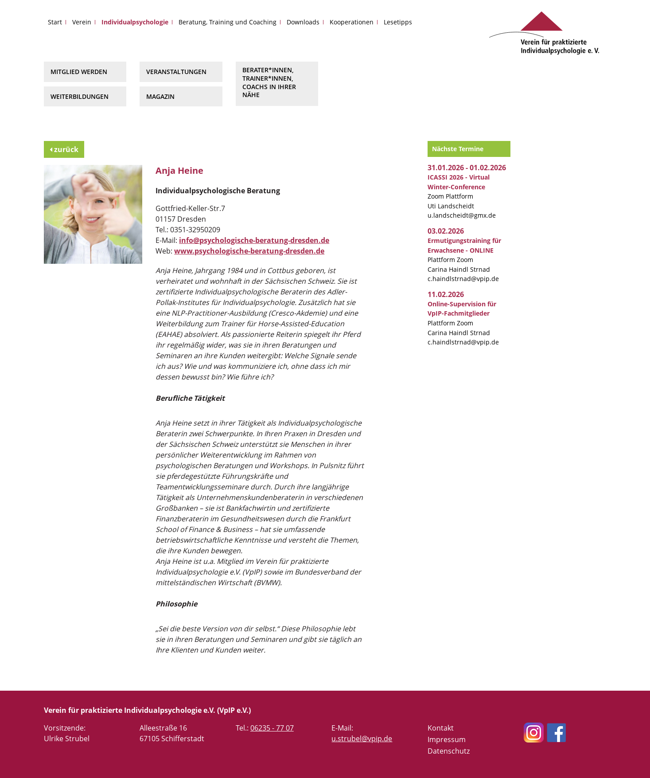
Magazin (160, 96)
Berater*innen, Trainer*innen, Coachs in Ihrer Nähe (269, 82)
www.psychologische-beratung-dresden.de (249, 251)
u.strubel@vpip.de (361, 738)
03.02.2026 (446, 231)
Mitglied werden (79, 71)
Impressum (447, 739)
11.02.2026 (446, 294)
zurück (64, 149)
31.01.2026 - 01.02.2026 (467, 167)
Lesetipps (398, 22)
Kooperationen (352, 22)
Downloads (303, 22)
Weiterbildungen (80, 96)
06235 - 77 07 (272, 728)
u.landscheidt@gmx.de (462, 215)
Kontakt (441, 728)
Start (55, 22)
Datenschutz (449, 751)
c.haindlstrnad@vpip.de (463, 278)
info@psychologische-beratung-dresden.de (254, 240)
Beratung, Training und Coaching (227, 22)
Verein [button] (81, 22)
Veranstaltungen (176, 71)
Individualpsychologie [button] (134, 22)
